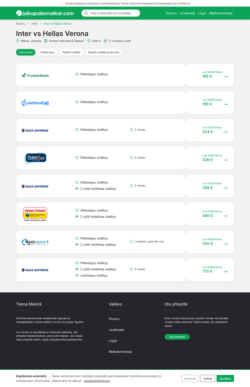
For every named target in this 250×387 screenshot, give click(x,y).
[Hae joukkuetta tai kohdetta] (114, 13)
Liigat (202, 13)
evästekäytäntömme (97, 381)
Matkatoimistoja (220, 13)
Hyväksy (225, 378)
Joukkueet (187, 13)
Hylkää (207, 378)
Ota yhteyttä (177, 336)
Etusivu (171, 13)
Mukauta (190, 378)
